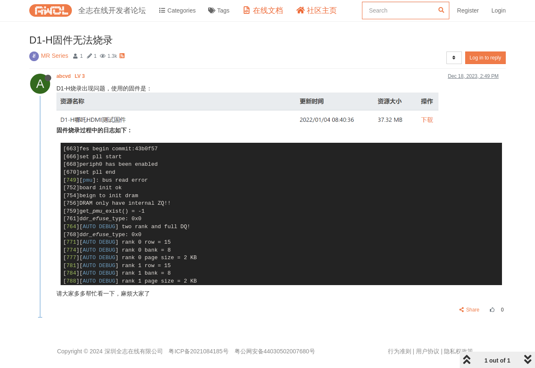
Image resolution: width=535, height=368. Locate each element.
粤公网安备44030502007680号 (274, 351)
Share (470, 310)
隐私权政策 (458, 351)
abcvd (71, 76)
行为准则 (399, 351)
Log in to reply (485, 58)
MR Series (54, 55)
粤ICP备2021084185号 (198, 351)
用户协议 (427, 351)
